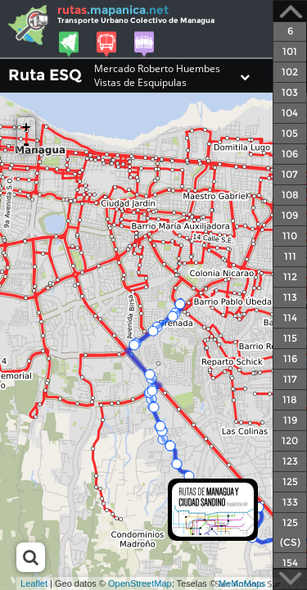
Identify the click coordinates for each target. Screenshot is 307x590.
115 (290, 338)
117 (290, 379)
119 (290, 420)
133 (290, 502)
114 (290, 317)
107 (290, 174)
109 (290, 215)
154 (290, 562)
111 (290, 256)
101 (289, 51)
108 (290, 194)
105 (290, 133)
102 (290, 72)
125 (290, 481)
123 (290, 461)
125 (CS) (290, 532)
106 (290, 154)
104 (290, 113)
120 (290, 440)
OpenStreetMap (140, 583)
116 (290, 358)
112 (290, 276)
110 (289, 235)
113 (290, 297)
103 (290, 92)
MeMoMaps (242, 583)
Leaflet (33, 583)
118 (289, 399)
